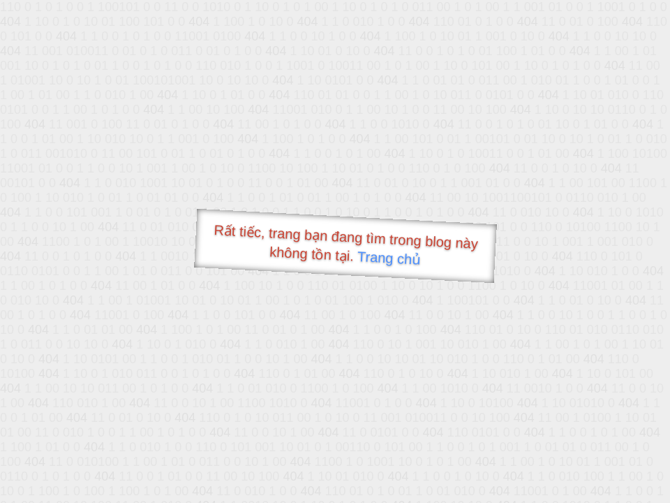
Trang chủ (389, 258)
